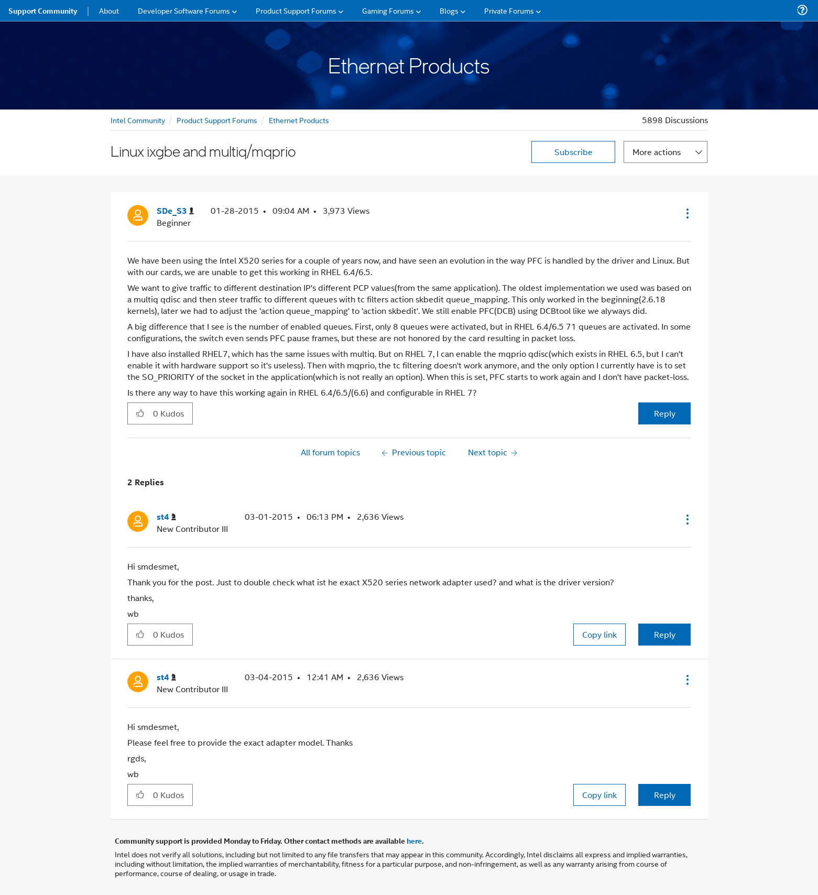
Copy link (599, 634)
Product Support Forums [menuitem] (296, 10)
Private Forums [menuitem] (509, 10)
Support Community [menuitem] (42, 10)
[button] (686, 213)
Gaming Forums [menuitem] (388, 10)
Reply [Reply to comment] (664, 634)
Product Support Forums (217, 119)
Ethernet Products (299, 119)
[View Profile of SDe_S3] (175, 211)
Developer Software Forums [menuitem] (184, 10)
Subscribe (573, 152)
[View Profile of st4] (166, 517)
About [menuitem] (109, 10)
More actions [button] (656, 152)
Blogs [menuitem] (449, 10)
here (414, 840)
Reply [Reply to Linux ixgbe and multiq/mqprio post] (664, 413)
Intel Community (138, 119)
